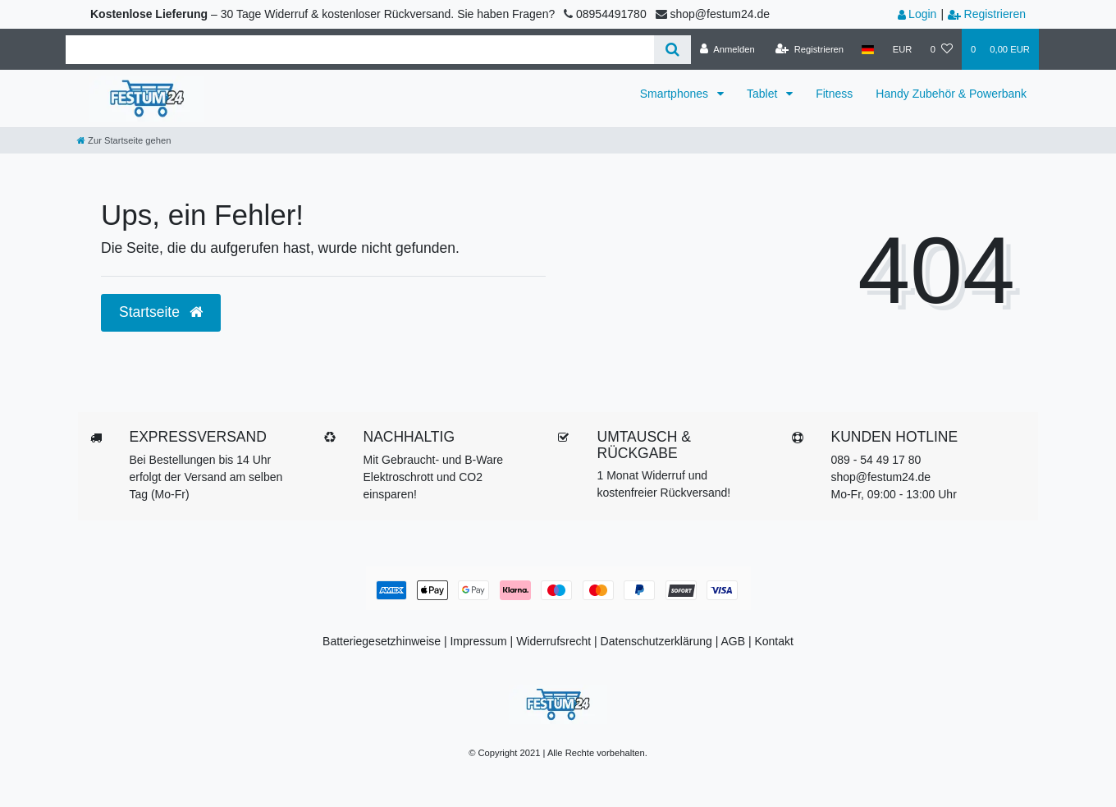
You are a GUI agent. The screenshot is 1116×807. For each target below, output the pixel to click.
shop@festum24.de (881, 477)
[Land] (868, 49)
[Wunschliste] (942, 49)
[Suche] (672, 49)
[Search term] (360, 49)
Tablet (763, 93)
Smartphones (675, 93)
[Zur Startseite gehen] (124, 140)
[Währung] (903, 49)
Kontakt (773, 641)
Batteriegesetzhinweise (381, 641)
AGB (732, 641)
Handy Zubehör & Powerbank (951, 93)
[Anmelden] (727, 49)
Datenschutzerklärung (656, 641)
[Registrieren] (809, 49)
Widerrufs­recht (553, 641)
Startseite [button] (161, 312)
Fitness (834, 93)
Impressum (478, 641)
